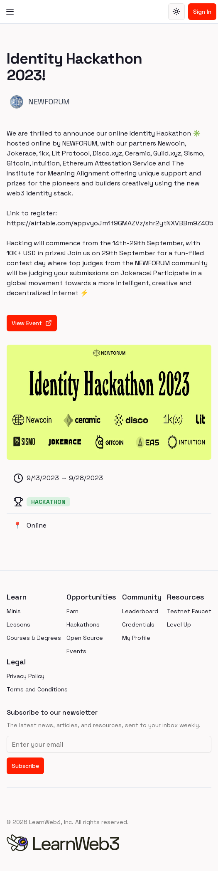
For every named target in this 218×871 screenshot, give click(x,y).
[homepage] (109, 842)
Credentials (138, 624)
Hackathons (83, 624)
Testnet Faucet (189, 611)
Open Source (84, 638)
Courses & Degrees (34, 638)
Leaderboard (140, 611)
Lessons (18, 624)
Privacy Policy (25, 676)
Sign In (202, 11)
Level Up (179, 624)
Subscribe (25, 766)
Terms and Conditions (37, 689)
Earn (72, 611)
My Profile (136, 638)
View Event (32, 323)
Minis (14, 611)
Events (76, 651)
